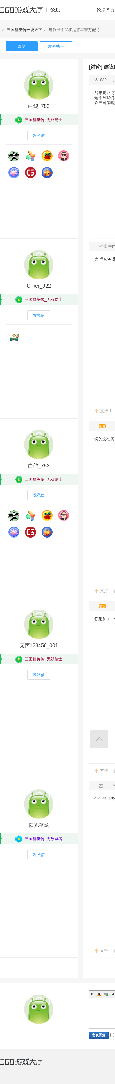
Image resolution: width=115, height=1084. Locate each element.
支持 (105, 411)
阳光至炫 (39, 825)
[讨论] (95, 67)
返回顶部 (99, 739)
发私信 (39, 135)
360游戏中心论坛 (32, 12)
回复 (22, 46)
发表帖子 (56, 46)
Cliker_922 (39, 286)
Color (99, 994)
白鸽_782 (38, 106)
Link (106, 994)
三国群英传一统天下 (24, 29)
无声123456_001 (39, 645)
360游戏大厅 (27, 1065)
